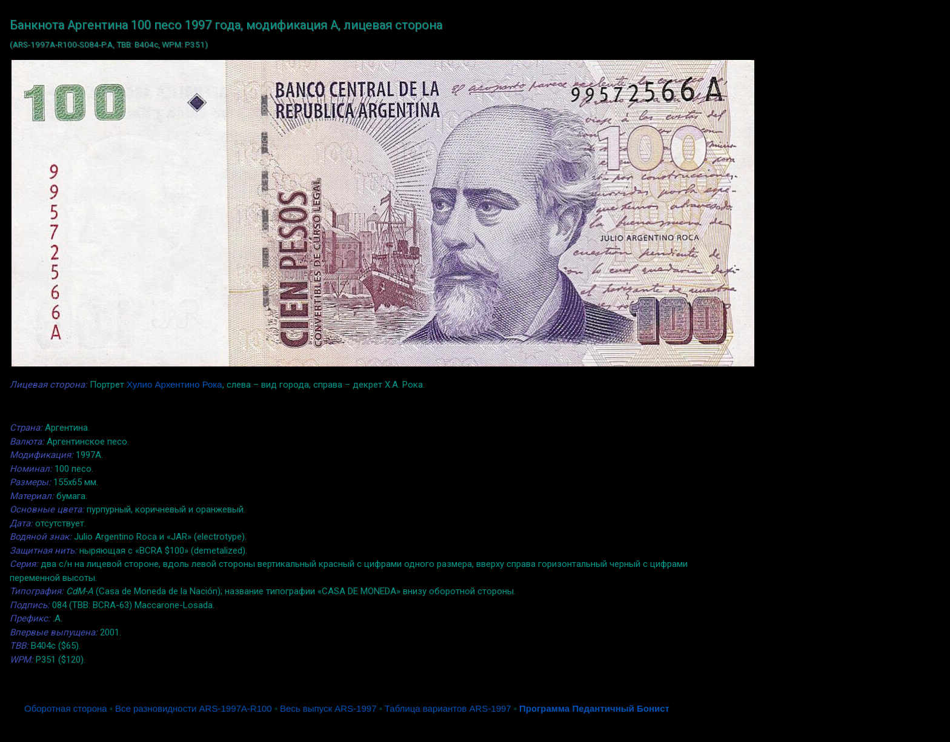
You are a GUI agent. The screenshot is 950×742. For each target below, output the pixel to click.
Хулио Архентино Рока (174, 384)
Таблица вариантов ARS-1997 (448, 708)
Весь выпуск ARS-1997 (328, 708)
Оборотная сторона (65, 708)
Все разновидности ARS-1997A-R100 (193, 708)
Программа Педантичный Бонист (594, 708)
